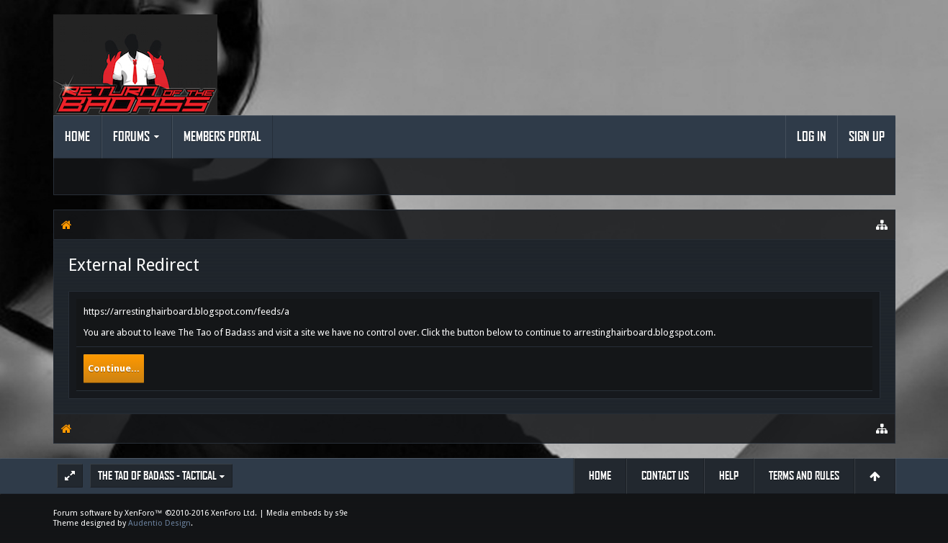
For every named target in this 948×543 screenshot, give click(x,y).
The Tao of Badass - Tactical (157, 476)
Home (77, 137)
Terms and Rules (804, 476)
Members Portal (222, 137)
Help (729, 476)
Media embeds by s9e (307, 513)
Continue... (114, 368)
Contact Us (665, 476)
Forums (131, 137)
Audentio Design (159, 523)
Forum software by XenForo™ (155, 513)
